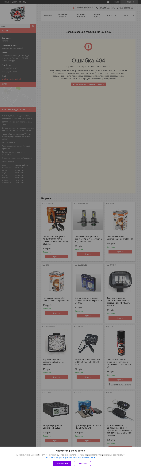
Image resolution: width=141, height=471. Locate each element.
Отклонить (82, 463)
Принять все (62, 463)
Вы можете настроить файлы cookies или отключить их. (69, 457)
